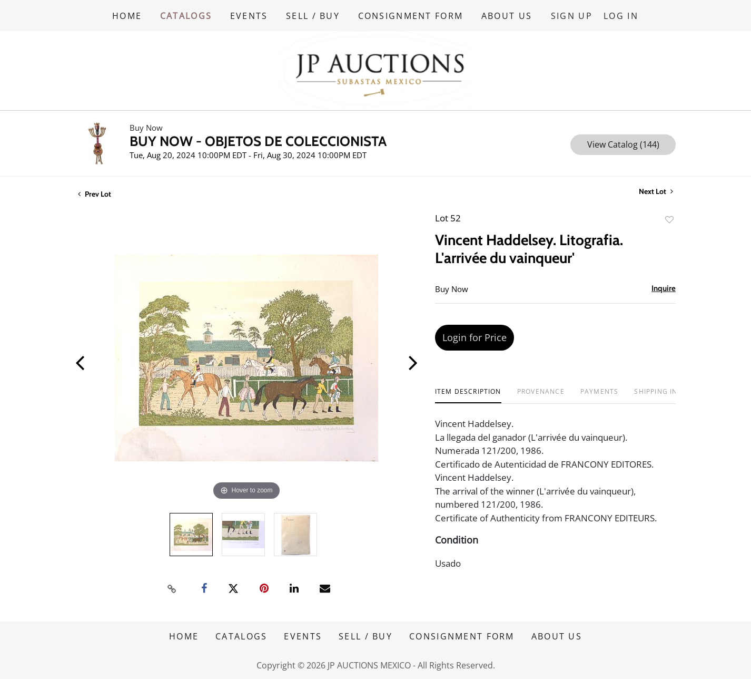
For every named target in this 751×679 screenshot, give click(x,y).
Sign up (573, 15)
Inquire (663, 288)
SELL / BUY (314, 15)
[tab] (468, 395)
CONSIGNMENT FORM (412, 15)
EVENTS (250, 15)
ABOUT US (508, 15)
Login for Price (474, 337)
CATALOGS (186, 15)
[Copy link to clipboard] (172, 587)
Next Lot (656, 191)
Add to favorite (669, 219)
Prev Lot (94, 193)
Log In (621, 15)
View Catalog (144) (623, 144)
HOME (127, 15)
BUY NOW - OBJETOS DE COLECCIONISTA (258, 140)
